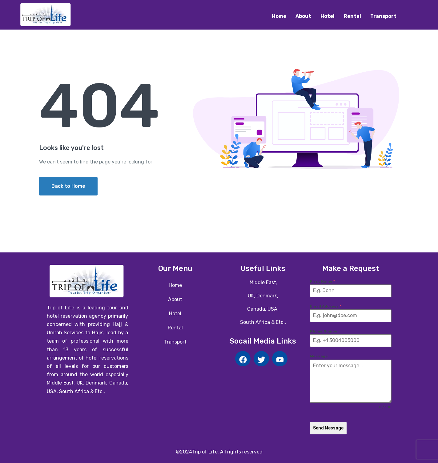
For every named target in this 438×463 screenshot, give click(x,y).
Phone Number (324, 331)
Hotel (327, 16)
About (303, 16)
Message (319, 356)
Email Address (325, 306)
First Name (322, 281)
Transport (383, 16)
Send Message (328, 428)
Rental (352, 16)
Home (279, 16)
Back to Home (68, 186)
